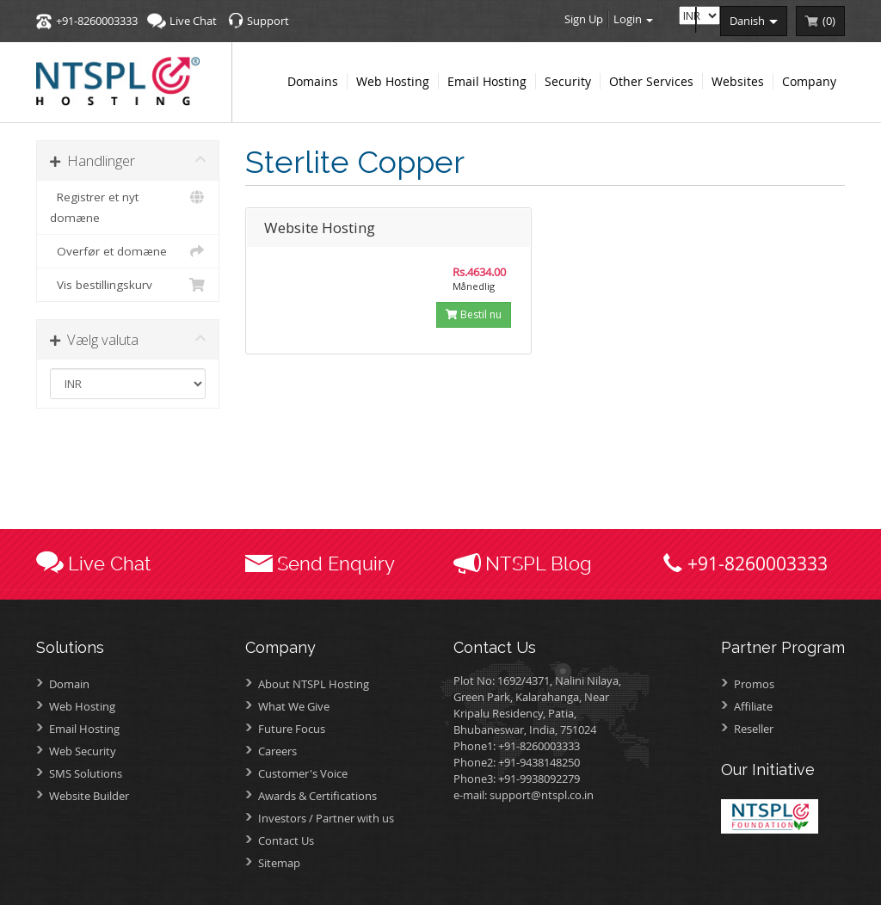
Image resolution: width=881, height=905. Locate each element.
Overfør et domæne (128, 251)
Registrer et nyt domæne (128, 206)
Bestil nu (474, 314)
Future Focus (291, 728)
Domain (69, 684)
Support (268, 20)
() (828, 20)
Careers (277, 751)
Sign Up (583, 19)
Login (633, 19)
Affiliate (753, 706)
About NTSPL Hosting (313, 684)
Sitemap (279, 863)
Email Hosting (84, 728)
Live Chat (193, 20)
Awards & (317, 795)
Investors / (326, 818)
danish (754, 20)
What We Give (294, 706)
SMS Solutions (85, 773)
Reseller (753, 728)
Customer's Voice (303, 773)
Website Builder (89, 795)
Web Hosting (82, 706)
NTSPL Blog (538, 563)
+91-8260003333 (97, 20)
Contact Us (286, 840)
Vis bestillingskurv (128, 284)
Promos (754, 684)
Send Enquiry (336, 563)
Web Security (82, 751)
